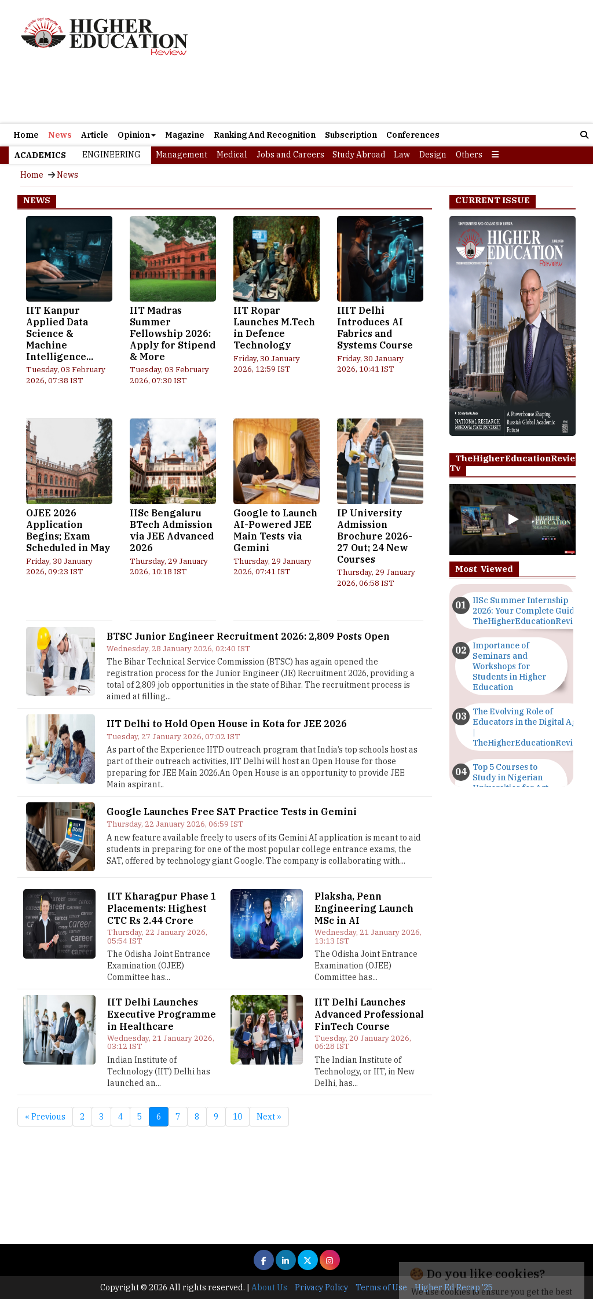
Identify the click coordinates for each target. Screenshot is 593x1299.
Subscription (351, 135)
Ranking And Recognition (265, 135)
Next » (269, 1116)
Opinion (137, 135)
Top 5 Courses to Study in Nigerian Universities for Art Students (510, 782)
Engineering (111, 154)
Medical (232, 154)
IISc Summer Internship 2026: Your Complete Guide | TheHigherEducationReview (528, 610)
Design (432, 154)
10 (237, 1116)
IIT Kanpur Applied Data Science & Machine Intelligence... (59, 333)
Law (402, 154)
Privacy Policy (321, 1287)
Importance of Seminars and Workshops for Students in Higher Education (509, 666)
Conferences (413, 135)
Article (94, 135)
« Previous (45, 1116)
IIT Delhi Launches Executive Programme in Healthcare (161, 1014)
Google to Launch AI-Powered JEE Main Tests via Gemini (275, 530)
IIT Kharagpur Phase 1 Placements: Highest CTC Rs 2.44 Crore (162, 908)
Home (26, 135)
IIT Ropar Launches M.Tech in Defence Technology (274, 327)
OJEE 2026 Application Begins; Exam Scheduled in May (68, 530)
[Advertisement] (389, 62)
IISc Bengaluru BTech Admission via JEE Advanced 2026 (172, 530)
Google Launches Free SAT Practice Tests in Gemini (232, 811)
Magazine (184, 135)
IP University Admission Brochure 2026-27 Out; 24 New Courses (374, 535)
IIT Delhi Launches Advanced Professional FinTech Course (369, 1014)
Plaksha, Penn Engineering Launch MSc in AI (363, 908)
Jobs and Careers (290, 154)
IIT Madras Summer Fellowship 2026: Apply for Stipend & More (172, 333)
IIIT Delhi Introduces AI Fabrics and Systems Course (375, 327)
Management (181, 154)
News (60, 135)
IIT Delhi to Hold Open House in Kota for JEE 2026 (227, 723)
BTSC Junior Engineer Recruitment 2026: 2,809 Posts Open (248, 636)
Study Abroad (359, 154)
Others (469, 154)
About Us (269, 1287)
